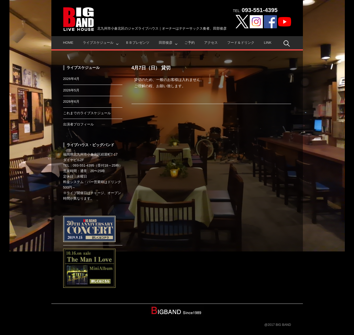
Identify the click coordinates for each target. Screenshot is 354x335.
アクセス (211, 43)
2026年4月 (71, 79)
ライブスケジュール (98, 43)
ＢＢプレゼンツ (137, 43)
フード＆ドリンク (240, 43)
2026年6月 (71, 101)
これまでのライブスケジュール (87, 113)
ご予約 (189, 43)
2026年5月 (71, 90)
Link (267, 43)
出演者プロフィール (78, 124)
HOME (68, 43)
